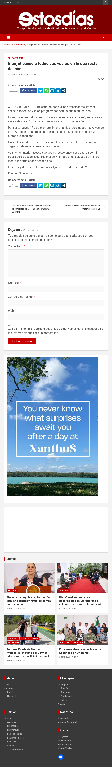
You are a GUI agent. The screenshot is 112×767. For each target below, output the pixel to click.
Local (10, 692)
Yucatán (62, 704)
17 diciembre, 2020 (17, 74)
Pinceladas (12, 741)
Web (11, 310)
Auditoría (11, 722)
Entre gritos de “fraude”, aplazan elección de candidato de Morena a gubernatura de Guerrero (32, 208)
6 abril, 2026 (12, 608)
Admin (22, 608)
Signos (10, 745)
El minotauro (13, 730)
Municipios (12, 638)
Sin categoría (15, 58)
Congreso (63, 736)
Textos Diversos (15, 749)
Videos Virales (65, 748)
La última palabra (15, 737)
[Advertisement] (56, 529)
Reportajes (9, 688)
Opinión (8, 718)
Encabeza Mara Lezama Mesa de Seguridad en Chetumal (80, 651)
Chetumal (65, 642)
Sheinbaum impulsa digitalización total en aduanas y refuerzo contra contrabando (29, 601)
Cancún (64, 688)
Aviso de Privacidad (67, 722)
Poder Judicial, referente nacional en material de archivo (82, 207)
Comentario (16, 246)
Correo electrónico (21, 296)
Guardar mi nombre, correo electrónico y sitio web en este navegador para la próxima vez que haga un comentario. (55, 331)
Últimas (11, 559)
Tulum (64, 700)
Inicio (6, 684)
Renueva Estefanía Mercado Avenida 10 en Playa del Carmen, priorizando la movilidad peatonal (28, 653)
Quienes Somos (66, 718)
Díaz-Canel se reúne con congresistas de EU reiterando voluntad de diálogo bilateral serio (80, 601)
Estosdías (31, 74)
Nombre (14, 283)
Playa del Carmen (29, 638)
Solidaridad (13, 642)
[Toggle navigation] (8, 37)
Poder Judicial (65, 744)
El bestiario (12, 726)
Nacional (12, 590)
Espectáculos (64, 740)
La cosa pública (14, 734)
